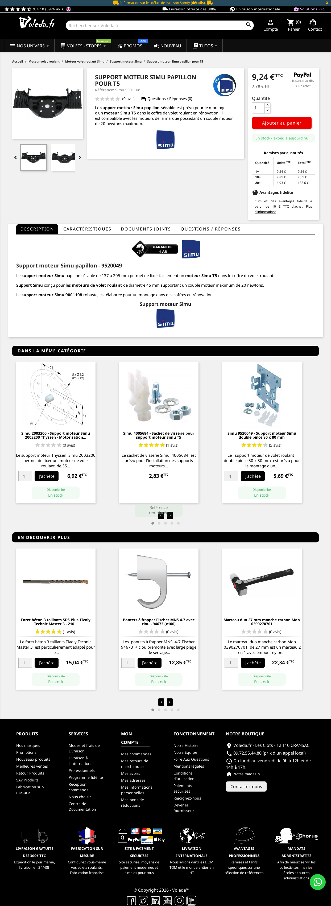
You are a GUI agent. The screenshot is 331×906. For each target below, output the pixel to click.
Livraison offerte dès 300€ (189, 9)
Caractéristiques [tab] (87, 229)
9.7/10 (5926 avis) (37, 9)
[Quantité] (258, 107)
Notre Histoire (185, 745)
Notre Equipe (185, 752)
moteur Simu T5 (120, 113)
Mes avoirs (130, 773)
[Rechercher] (160, 25)
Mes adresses (133, 780)
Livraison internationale (255, 9)
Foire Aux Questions (191, 759)
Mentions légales (188, 766)
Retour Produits (30, 773)
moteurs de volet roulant (97, 285)
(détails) (198, 2)
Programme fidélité (86, 777)
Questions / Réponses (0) (166, 98)
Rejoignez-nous (187, 798)
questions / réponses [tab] (211, 229)
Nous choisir (80, 796)
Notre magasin (243, 773)
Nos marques (28, 745)
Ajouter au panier (282, 123)
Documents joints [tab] (146, 229)
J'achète (47, 476)
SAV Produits (27, 780)
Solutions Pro (309, 9)
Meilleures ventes (32, 766)
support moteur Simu (121, 107)
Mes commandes (136, 753)
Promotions (26, 752)
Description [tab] (37, 229)
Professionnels (82, 770)
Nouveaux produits (33, 759)
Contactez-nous (246, 786)
